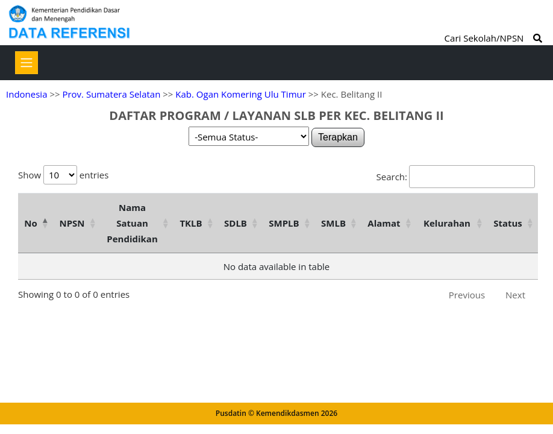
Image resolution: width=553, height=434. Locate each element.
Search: (455, 176)
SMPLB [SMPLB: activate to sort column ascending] (284, 223)
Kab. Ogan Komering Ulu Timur (240, 94)
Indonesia (26, 94)
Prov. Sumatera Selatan (111, 94)
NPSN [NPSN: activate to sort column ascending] (71, 223)
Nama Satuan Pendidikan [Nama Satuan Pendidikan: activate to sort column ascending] (132, 223)
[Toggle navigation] (26, 62)
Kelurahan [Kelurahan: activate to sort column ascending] (446, 223)
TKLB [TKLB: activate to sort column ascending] (191, 223)
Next (515, 295)
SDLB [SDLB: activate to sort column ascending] (235, 223)
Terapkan (338, 137)
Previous (467, 295)
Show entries (63, 174)
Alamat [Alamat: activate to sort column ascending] (383, 223)
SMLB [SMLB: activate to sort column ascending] (333, 223)
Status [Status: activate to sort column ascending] (507, 223)
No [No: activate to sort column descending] (30, 223)
